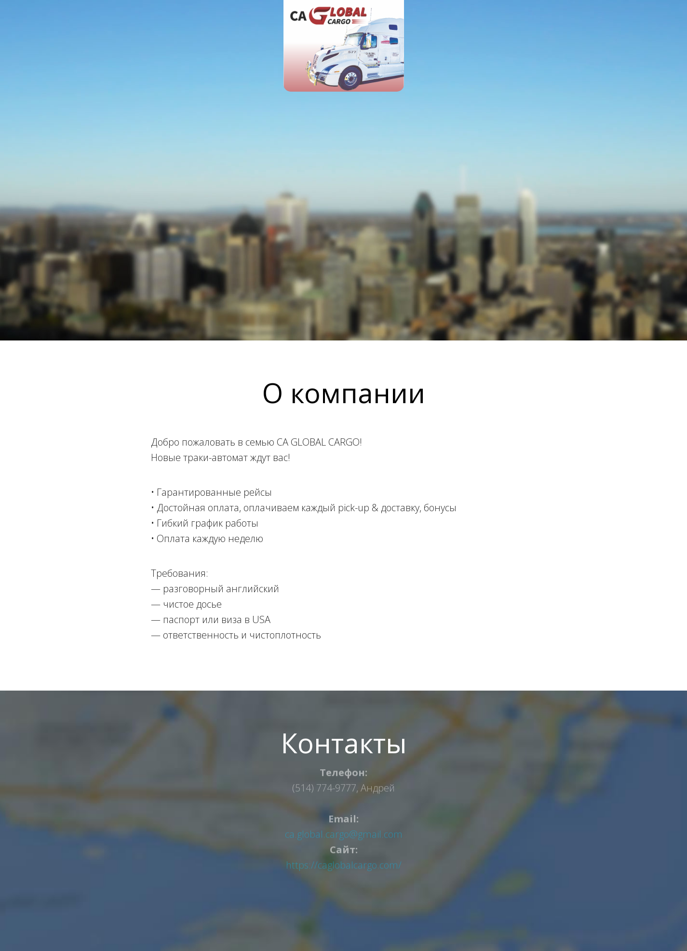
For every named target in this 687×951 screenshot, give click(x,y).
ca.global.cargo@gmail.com (344, 828)
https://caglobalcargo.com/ (344, 859)
